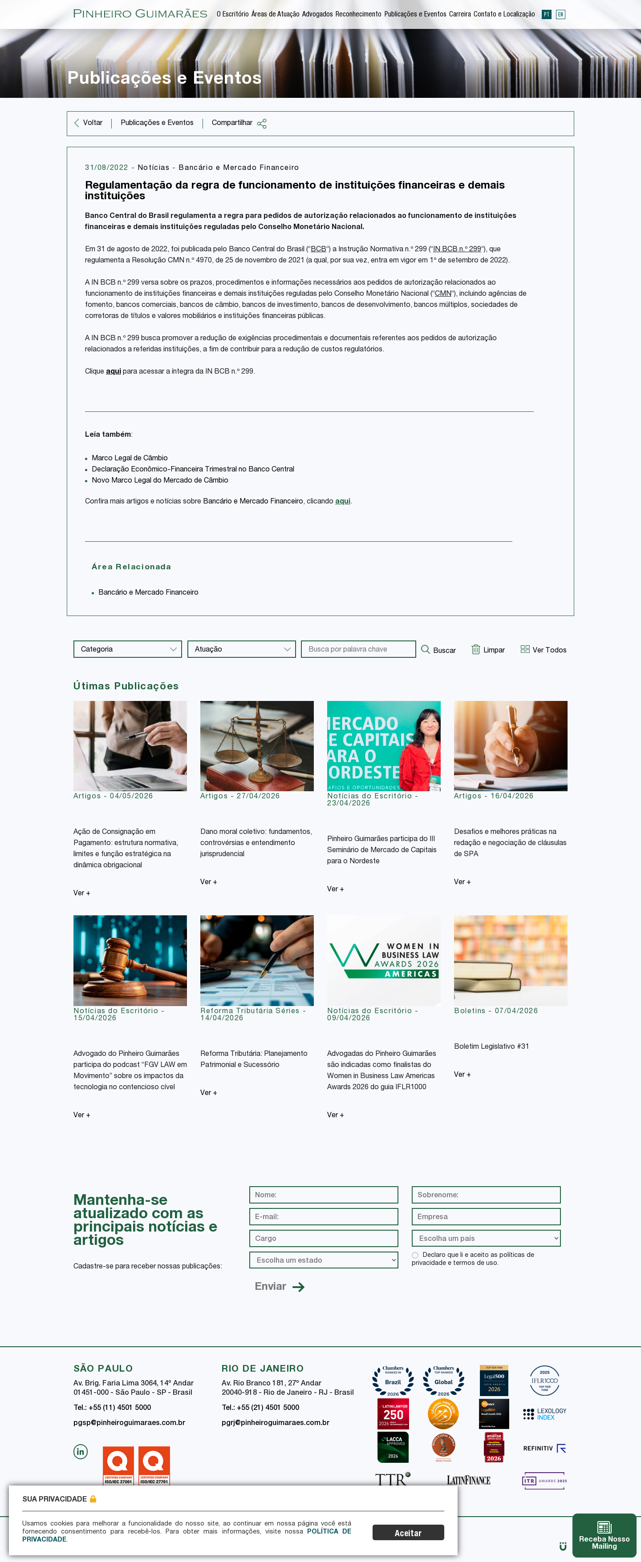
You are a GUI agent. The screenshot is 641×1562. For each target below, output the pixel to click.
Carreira (460, 15)
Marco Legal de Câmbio (130, 459)
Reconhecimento (358, 15)
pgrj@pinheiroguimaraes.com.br (275, 1423)
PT (546, 14)
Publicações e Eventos (415, 15)
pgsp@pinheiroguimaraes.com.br (129, 1423)
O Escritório (233, 15)
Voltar (92, 123)
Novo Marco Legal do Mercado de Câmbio (160, 481)
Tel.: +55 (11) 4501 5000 (112, 1408)
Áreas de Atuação (276, 15)
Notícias (155, 168)
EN (560, 14)
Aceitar (408, 1534)
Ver (81, 894)
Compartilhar (239, 124)
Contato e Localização (504, 15)
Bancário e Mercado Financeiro (239, 168)
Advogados (317, 15)
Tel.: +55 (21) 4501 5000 (260, 1408)
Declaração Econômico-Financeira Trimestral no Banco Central (193, 470)
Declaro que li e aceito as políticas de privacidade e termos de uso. (473, 1259)
